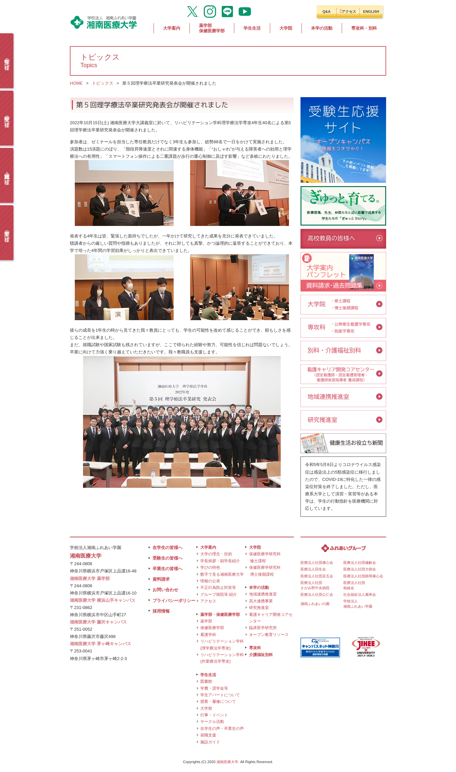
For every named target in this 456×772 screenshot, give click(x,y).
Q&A (326, 12)
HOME (76, 83)
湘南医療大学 (227, 762)
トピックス (102, 83)
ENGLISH (371, 12)
